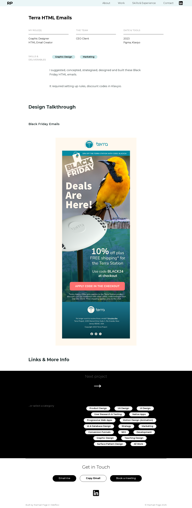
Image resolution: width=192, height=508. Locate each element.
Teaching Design (133, 438)
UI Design (145, 408)
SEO (123, 432)
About (106, 3)
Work (121, 3)
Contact (168, 3)
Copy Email (93, 478)
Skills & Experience (144, 3)
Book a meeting (126, 478)
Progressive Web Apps (99, 420)
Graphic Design (63, 56)
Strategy (126, 426)
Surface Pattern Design (110, 444)
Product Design (98, 408)
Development (144, 432)
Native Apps (139, 414)
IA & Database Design (99, 426)
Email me (64, 478)
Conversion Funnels (99, 432)
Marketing (88, 56)
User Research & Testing (108, 414)
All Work (138, 444)
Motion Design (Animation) (138, 420)
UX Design (123, 408)
